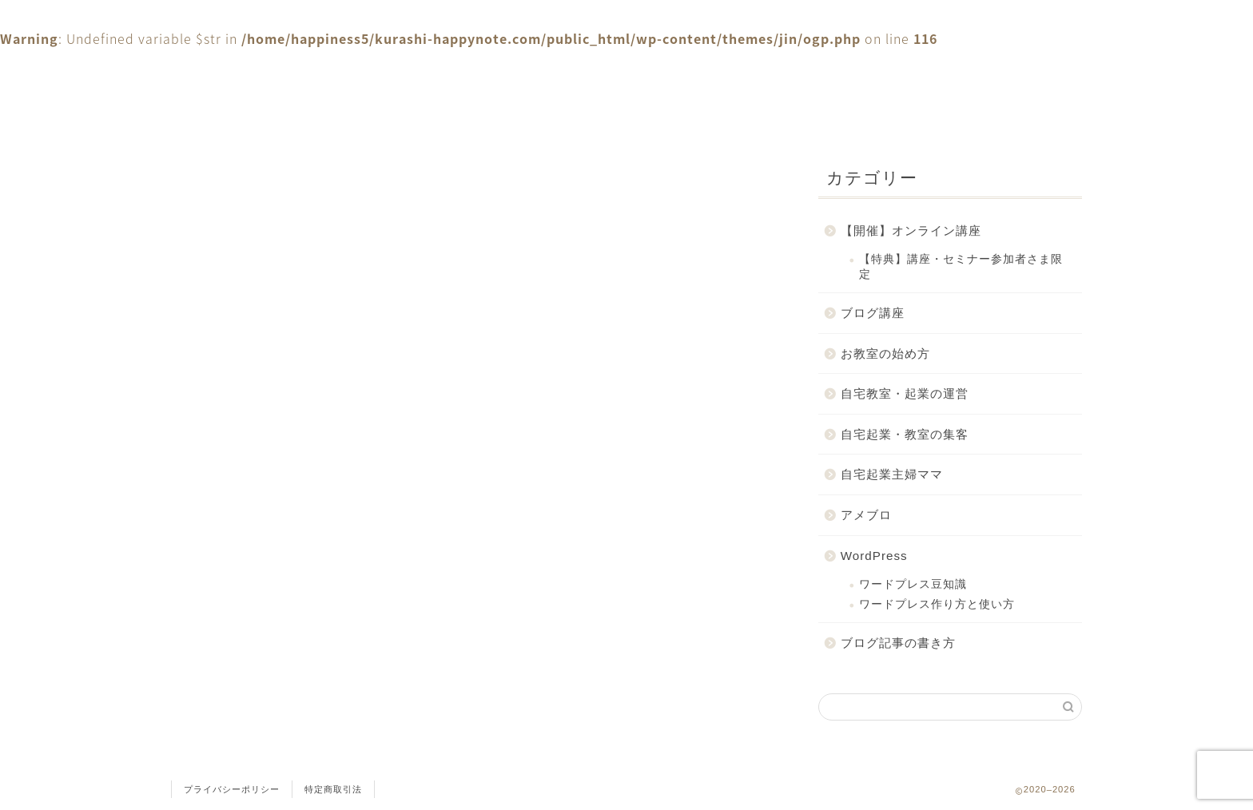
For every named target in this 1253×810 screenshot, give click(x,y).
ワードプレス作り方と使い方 (937, 604)
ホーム (267, 70)
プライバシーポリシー (232, 789)
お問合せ (458, 70)
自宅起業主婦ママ (892, 474)
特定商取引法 (333, 789)
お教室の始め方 (885, 353)
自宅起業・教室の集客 (905, 434)
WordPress (874, 555)
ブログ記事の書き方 (898, 642)
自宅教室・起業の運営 (905, 393)
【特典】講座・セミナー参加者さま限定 (961, 266)
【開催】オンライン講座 (911, 230)
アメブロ (866, 515)
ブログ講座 (873, 313)
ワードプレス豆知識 (913, 584)
